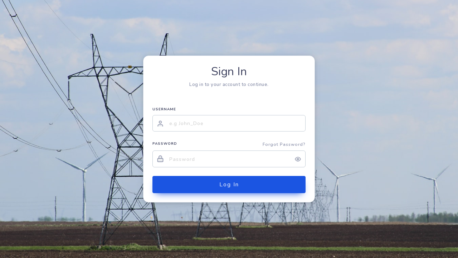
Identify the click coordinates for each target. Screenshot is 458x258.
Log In (229, 184)
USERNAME (164, 109)
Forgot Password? (284, 144)
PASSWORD (164, 143)
